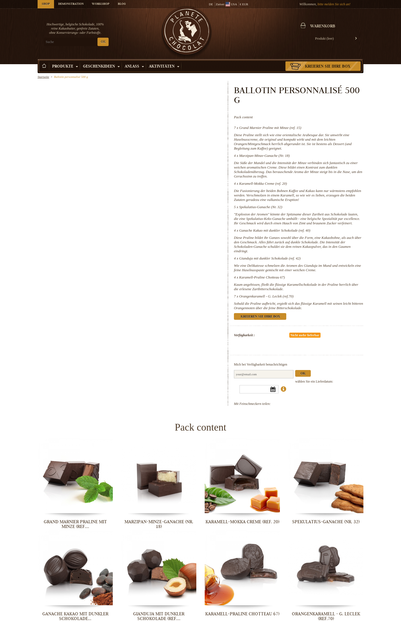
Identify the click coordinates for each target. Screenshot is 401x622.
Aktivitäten (164, 66)
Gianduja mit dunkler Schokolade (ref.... (158, 616)
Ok (302, 374)
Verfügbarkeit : (244, 335)
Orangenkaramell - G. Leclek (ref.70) (266, 296)
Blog (122, 4)
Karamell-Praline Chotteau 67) (262, 277)
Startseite (43, 76)
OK (103, 42)
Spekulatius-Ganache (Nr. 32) (260, 207)
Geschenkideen (101, 66)
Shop (46, 4)
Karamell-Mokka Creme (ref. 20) (263, 183)
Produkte (65, 66)
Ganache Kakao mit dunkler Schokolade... (75, 616)
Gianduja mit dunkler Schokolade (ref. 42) (269, 258)
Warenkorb (322, 26)
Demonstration (71, 4)
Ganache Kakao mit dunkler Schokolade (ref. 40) (274, 230)
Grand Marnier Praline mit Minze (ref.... (75, 524)
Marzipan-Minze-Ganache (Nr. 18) (264, 155)
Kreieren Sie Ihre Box (327, 66)
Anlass (134, 66)
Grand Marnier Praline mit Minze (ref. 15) (270, 128)
